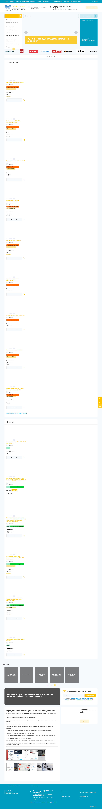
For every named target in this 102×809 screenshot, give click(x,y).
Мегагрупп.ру (93, 806)
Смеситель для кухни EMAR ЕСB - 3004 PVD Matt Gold (16, 442)
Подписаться (89, 695)
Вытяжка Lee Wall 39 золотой (13, 240)
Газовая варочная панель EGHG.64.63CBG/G (12, 279)
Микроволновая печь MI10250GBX (15, 82)
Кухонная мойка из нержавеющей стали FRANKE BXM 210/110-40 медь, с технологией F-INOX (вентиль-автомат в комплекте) (16, 480)
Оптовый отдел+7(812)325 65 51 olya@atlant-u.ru (62, 7)
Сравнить (11, 84)
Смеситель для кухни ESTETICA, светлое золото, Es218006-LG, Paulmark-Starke (14, 599)
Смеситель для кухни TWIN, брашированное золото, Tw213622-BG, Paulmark (15, 558)
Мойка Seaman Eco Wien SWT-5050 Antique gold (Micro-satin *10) (15, 389)
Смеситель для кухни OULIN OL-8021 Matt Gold (15, 640)
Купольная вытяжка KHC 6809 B (14, 350)
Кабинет (96, 1)
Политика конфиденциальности (11, 793)
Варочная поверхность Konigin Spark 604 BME (15, 161)
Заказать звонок (91, 7)
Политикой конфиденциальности (84, 699)
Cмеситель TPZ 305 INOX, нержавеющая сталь (12, 201)
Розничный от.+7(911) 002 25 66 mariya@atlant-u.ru (43, 794)
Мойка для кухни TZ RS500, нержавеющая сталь (13, 121)
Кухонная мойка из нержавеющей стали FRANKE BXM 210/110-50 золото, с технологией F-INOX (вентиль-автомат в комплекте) (16, 519)
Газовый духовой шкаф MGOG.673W (15, 315)
